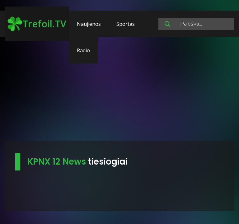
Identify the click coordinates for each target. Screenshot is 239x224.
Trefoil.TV (36, 23)
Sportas (125, 24)
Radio (83, 50)
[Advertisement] (119, 91)
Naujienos (89, 24)
